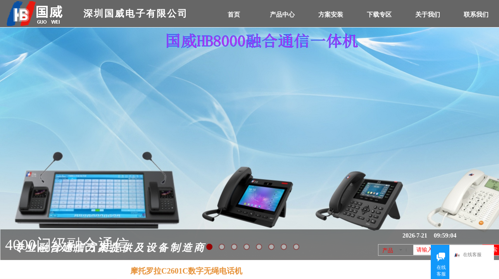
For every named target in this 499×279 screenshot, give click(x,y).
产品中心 (282, 14)
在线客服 (469, 255)
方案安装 (330, 14)
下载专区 (379, 14)
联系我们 (476, 14)
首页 (234, 14)
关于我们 (427, 14)
